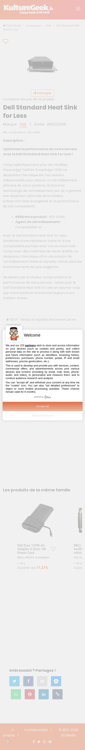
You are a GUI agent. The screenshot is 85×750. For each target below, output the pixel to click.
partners (30, 345)
